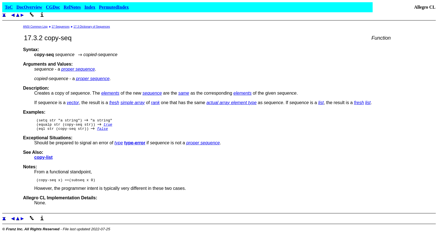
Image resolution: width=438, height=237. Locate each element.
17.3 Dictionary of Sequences (91, 26)
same (183, 93)
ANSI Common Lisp (35, 26)
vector (73, 102)
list (321, 102)
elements (110, 93)
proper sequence (78, 69)
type (119, 145)
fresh (114, 102)
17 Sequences (61, 26)
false (102, 130)
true (108, 125)
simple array (132, 102)
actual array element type (231, 102)
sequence (152, 93)
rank (155, 102)
